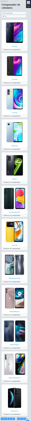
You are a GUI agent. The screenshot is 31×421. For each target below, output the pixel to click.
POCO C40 (14, 245)
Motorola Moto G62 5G (14, 278)
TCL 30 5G (14, 112)
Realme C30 (14, 145)
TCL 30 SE (14, 46)
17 (21, 418)
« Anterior (4, 418)
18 (24, 418)
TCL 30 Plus (14, 79)
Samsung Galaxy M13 (14, 212)
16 (18, 418)
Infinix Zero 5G (14, 411)
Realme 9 (14, 179)
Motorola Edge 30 (14, 344)
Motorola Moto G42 (14, 311)
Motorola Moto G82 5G (14, 378)
